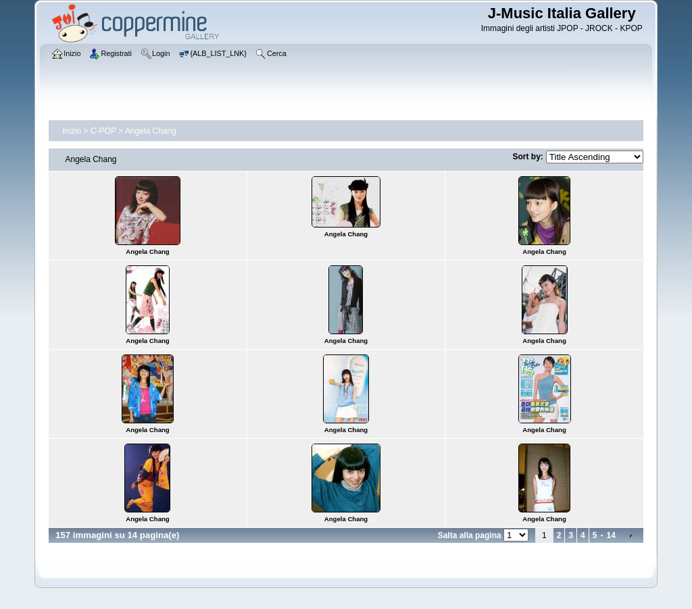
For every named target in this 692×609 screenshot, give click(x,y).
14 (610, 535)
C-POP (103, 131)
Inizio (71, 131)
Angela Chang (150, 131)
